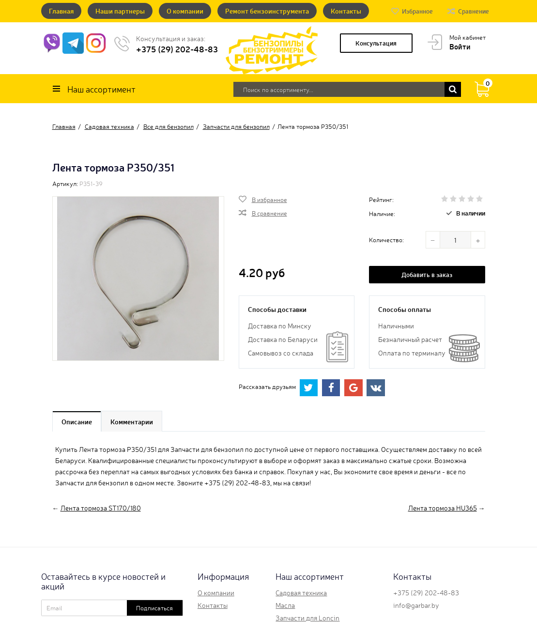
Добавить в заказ (426, 274)
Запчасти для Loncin (307, 617)
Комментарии (131, 421)
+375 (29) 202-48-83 (177, 48)
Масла (285, 605)
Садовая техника (301, 592)
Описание (76, 421)
